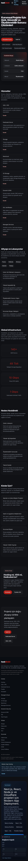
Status (2, 728)
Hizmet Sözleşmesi (6, 742)
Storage (3, 698)
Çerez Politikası (5, 749)
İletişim (3, 740)
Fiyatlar (3, 689)
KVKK (2, 747)
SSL (2, 714)
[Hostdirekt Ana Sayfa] (5, 3)
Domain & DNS (5, 712)
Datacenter (4, 726)
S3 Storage (4, 700)
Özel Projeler (4, 717)
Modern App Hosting (16, 2)
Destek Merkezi (24, 2)
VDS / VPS (8, 641)
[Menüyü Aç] (12, 2)
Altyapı (3, 723)
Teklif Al (18, 39)
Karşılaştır (8, 592)
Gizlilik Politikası (5, 744)
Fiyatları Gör (17, 592)
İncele (4, 115)
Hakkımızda (4, 737)
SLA (2, 730)
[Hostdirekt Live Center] (14, 847)
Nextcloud (3, 703)
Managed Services (6, 705)
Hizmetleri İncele (7, 39)
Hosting (3, 682)
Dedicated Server (10, 636)
